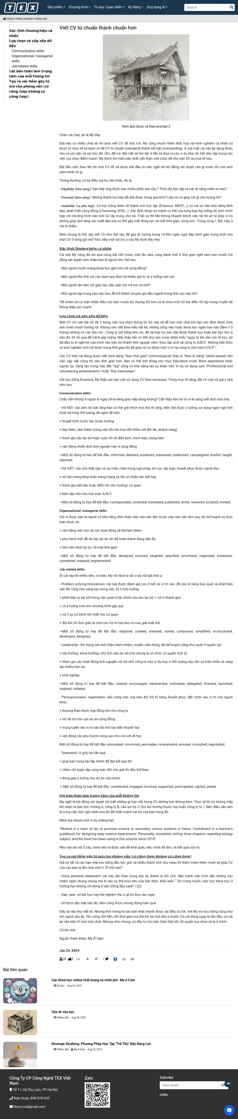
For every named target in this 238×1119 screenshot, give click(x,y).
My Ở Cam (96, 939)
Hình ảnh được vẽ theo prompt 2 (146, 126)
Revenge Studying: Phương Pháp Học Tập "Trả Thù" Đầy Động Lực (101, 1044)
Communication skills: (28, 51)
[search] (232, 7)
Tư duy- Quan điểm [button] (108, 7)
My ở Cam (79, 1049)
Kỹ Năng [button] (134, 7)
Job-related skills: (25, 66)
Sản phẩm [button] (55, 7)
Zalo (89, 1078)
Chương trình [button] (78, 7)
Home (8, 18)
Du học (59, 985)
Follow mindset (24, 18)
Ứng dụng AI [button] (156, 7)
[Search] (209, 7)
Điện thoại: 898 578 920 (29, 1098)
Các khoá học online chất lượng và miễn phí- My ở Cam (93, 980)
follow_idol (41, 18)
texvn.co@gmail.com (27, 1107)
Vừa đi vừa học (63, 1012)
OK (223, 1085)
